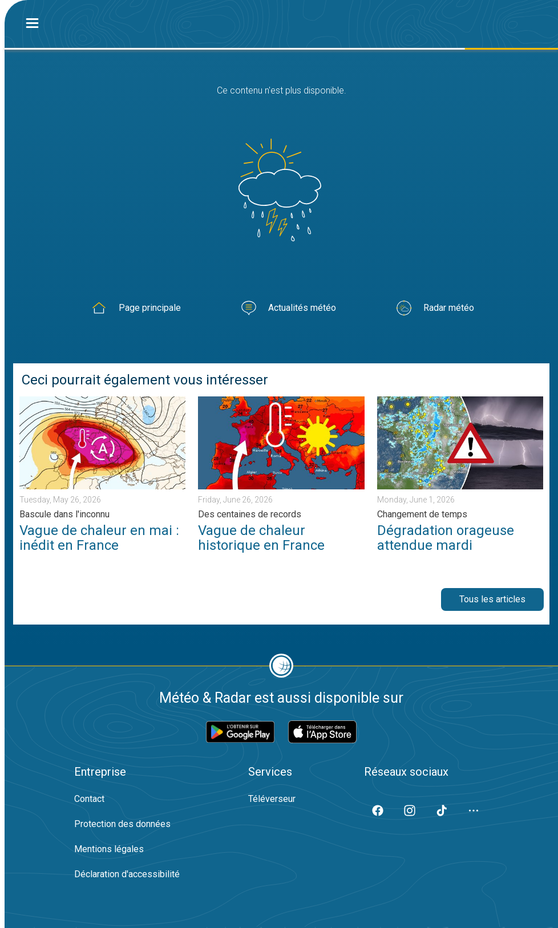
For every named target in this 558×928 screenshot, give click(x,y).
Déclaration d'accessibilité (127, 874)
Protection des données (122, 823)
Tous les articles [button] (492, 599)
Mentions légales (109, 849)
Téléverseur (272, 798)
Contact (89, 798)
